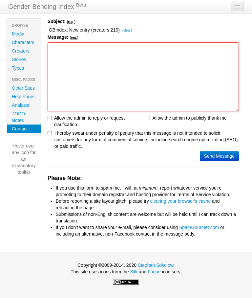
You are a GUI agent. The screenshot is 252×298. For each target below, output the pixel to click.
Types (18, 68)
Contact (20, 128)
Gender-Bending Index (47, 6)
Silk (133, 271)
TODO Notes (18, 117)
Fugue (154, 271)
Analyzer (21, 105)
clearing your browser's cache (180, 201)
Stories (19, 59)
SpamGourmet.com (199, 227)
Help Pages (23, 96)
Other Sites (23, 88)
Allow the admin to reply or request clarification (86, 121)
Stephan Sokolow (155, 265)
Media (18, 33)
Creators (21, 51)
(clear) (127, 31)
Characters (23, 42)
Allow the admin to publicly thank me (186, 118)
